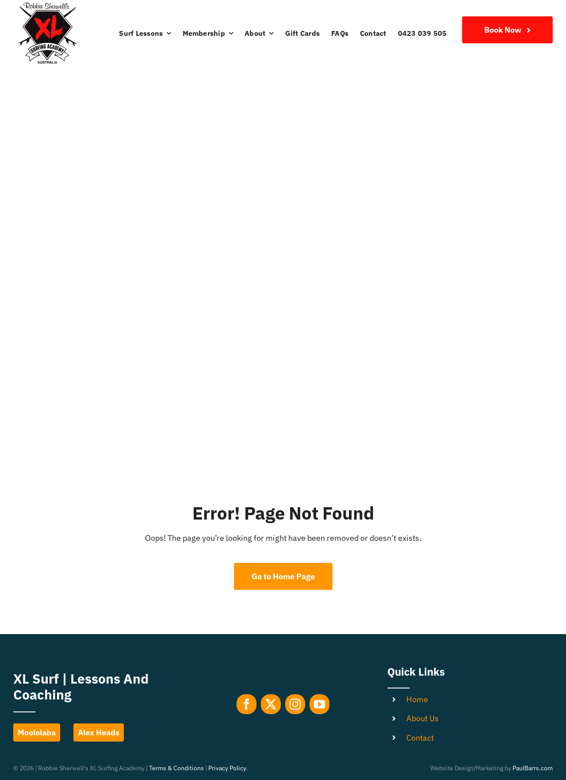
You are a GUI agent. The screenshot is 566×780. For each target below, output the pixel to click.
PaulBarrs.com (532, 768)
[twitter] (271, 704)
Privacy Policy (227, 768)
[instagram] (295, 704)
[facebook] (246, 704)
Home (417, 699)
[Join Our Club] (507, 29)
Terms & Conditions (176, 768)
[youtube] (319, 704)
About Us (422, 718)
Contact (420, 738)
